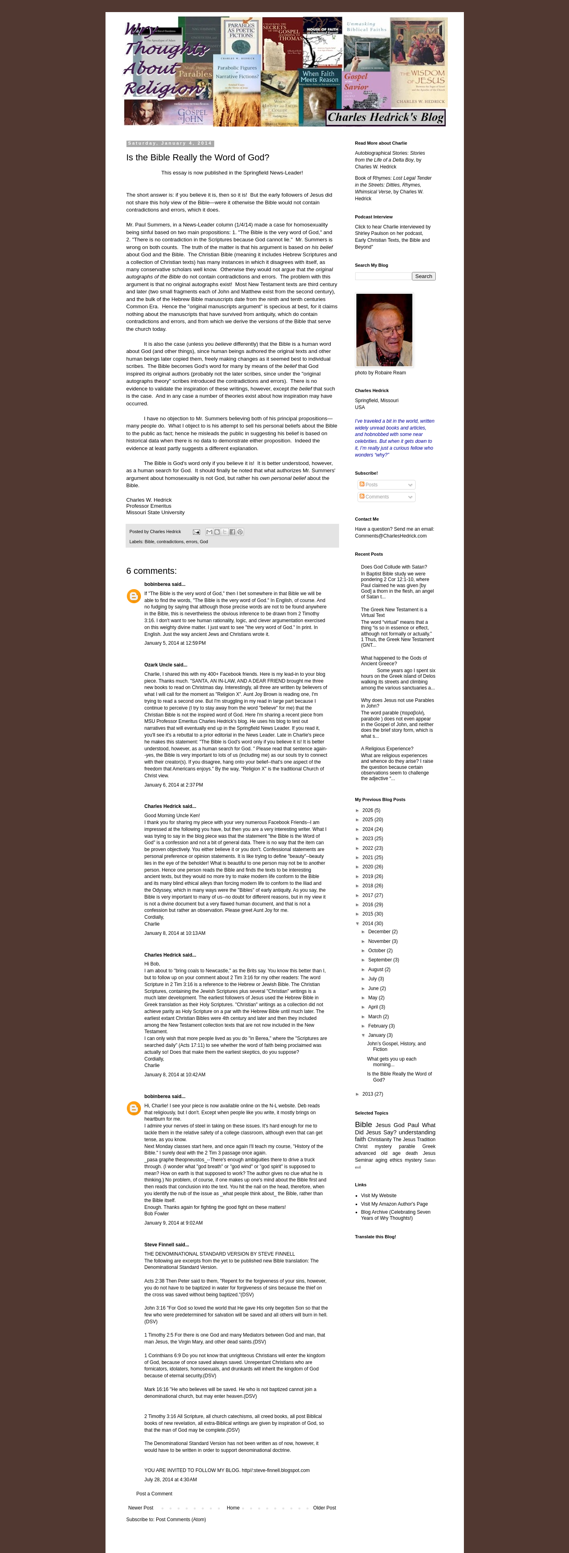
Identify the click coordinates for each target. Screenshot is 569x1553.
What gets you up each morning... (391, 1061)
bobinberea (158, 584)
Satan (429, 1160)
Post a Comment (154, 1494)
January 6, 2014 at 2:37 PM (174, 785)
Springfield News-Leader (272, 173)
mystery (413, 1160)
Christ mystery (373, 1146)
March (375, 1016)
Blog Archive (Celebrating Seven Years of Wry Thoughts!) (396, 1215)
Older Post (324, 1508)
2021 (368, 857)
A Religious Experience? (387, 749)
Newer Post (140, 1508)
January (377, 1035)
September (380, 960)
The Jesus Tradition (414, 1139)
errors (191, 541)
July (373, 979)
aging (381, 1160)
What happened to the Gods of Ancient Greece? (394, 660)
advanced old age (378, 1153)
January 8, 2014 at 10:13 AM (175, 933)
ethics (396, 1160)
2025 (368, 819)
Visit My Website (379, 1195)
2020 (368, 867)
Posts (369, 485)
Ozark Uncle (158, 665)
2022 (368, 848)
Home (233, 1508)
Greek (429, 1146)
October (377, 950)
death (412, 1153)
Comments (374, 497)
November (380, 941)
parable (407, 1146)
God (204, 541)
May (373, 998)
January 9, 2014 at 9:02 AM (174, 1223)
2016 (368, 904)
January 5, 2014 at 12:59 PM (175, 643)
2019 (368, 876)
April (373, 1007)
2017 (368, 895)
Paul (413, 1125)
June (374, 988)
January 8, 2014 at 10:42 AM (175, 1075)
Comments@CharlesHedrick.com (391, 536)
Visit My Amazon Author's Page (394, 1204)
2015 (368, 914)
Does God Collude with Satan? (394, 567)
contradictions (170, 541)
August (376, 969)
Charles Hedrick (163, 806)
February (378, 1026)
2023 (368, 838)
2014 (368, 923)
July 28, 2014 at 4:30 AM (171, 1479)
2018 (368, 886)
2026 (368, 810)
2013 (368, 1094)
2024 (368, 829)
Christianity (379, 1139)
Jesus (383, 1125)
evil (358, 1167)
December (380, 931)
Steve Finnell (159, 1245)
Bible (149, 541)
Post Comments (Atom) (181, 1519)
